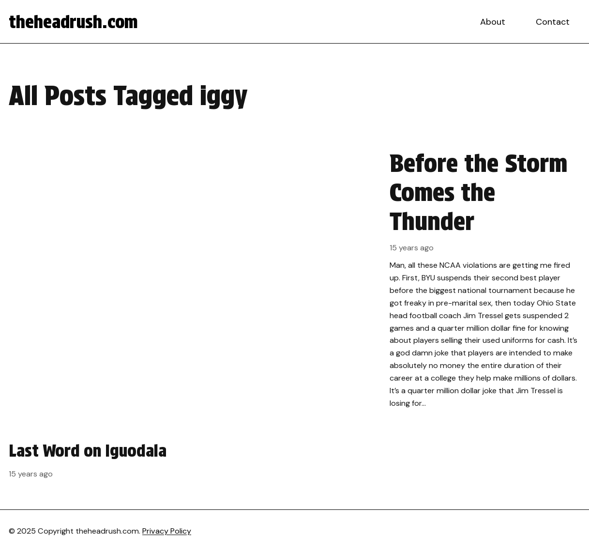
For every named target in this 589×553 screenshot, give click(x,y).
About (492, 22)
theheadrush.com (73, 21)
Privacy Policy (166, 531)
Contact (553, 22)
